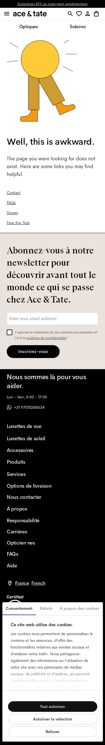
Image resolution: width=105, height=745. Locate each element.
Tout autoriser (52, 706)
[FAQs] (29, 554)
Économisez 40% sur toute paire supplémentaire (53, 4)
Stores (12, 212)
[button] (80, 14)
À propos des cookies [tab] (79, 608)
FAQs (11, 202)
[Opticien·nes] (29, 543)
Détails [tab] (46, 608)
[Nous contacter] (29, 497)
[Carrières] (29, 532)
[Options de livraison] (29, 486)
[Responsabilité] (29, 520)
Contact (13, 192)
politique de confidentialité (47, 338)
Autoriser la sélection (52, 719)
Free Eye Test (18, 222)
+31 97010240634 (26, 407)
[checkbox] (9, 332)
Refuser (53, 731)
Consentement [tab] (19, 608)
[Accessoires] (29, 450)
